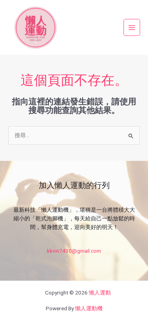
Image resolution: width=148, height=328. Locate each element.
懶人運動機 (89, 308)
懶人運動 (100, 292)
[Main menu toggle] (132, 27)
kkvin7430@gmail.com (74, 251)
